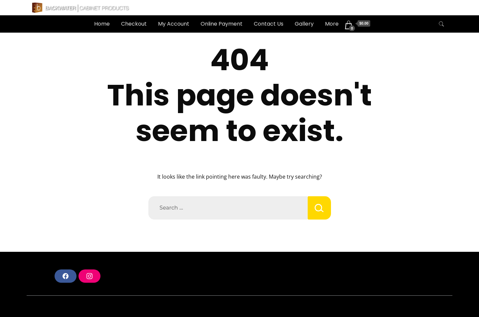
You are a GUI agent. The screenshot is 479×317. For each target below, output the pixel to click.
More (332, 24)
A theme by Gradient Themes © (71, 306)
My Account (173, 24)
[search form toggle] (441, 24)
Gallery (304, 24)
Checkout (134, 24)
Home (102, 24)
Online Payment (221, 24)
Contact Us (268, 24)
